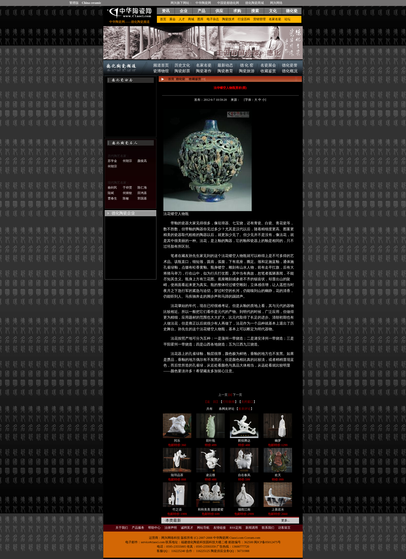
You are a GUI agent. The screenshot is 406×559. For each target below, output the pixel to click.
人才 (182, 19)
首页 (163, 19)
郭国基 (142, 198)
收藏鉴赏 (268, 71)
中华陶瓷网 (203, 3)
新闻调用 (251, 527)
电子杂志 (213, 19)
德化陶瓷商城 (254, 3)
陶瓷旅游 (247, 71)
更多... (285, 520)
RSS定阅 (235, 527)
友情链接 (219, 527)
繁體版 (74, 3)
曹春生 (112, 198)
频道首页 (161, 65)
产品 (201, 11)
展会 (172, 19)
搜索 (255, 11)
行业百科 (244, 19)
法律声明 (170, 527)
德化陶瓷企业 (123, 213)
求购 (237, 11)
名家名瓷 (275, 19)
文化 (273, 11)
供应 (219, 11)
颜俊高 (142, 161)
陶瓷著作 (204, 71)
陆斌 (111, 193)
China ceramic (91, 3)
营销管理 (259, 19)
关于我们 (121, 527)
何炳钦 (127, 193)
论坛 (287, 19)
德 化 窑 (246, 65)
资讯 (166, 11)
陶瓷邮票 (182, 71)
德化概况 (290, 71)
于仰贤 (127, 187)
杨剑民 (112, 187)
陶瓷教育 (225, 71)
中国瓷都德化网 (228, 3)
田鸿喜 (142, 193)
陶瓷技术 (228, 19)
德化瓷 (292, 11)
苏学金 (112, 161)
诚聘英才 (187, 527)
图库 (200, 19)
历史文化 (182, 65)
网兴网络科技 (170, 538)
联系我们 (268, 527)
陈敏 (126, 198)
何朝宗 (127, 161)
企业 (183, 11)
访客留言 (284, 527)
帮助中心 (154, 527)
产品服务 (138, 527)
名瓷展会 (268, 65)
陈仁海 (142, 187)
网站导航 (203, 527)
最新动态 (225, 65)
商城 (191, 19)
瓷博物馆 (161, 71)
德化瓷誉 (290, 65)
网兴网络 (276, 3)
